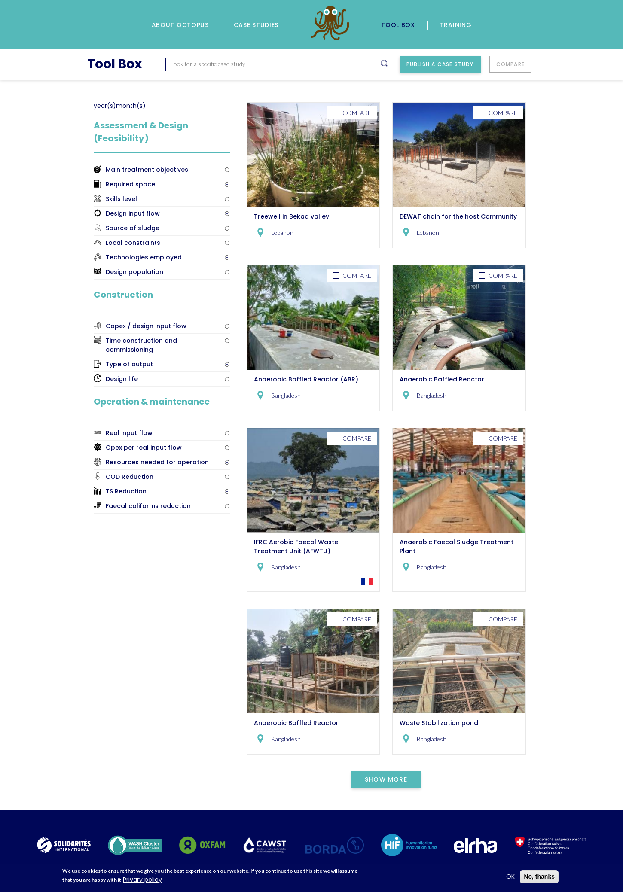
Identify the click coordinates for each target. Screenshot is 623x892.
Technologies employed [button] (144, 257)
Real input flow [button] (129, 433)
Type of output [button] (129, 364)
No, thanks (539, 877)
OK (510, 878)
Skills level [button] (121, 199)
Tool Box (398, 25)
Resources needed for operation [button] (157, 462)
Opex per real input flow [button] (144, 447)
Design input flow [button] (133, 213)
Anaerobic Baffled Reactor (442, 379)
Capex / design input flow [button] (146, 326)
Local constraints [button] (133, 242)
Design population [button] (134, 272)
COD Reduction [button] (129, 476)
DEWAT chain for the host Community (458, 216)
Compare (510, 64)
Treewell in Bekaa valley (291, 216)
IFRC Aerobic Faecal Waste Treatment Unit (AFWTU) (296, 546)
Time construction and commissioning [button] (141, 345)
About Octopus (180, 25)
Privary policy (142, 881)
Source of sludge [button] (132, 228)
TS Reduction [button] (126, 491)
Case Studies (256, 25)
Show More (386, 779)
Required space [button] (130, 184)
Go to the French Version (367, 581)
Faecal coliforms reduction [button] (148, 506)
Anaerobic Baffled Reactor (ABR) (306, 379)
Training (456, 25)
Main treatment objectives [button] (147, 169)
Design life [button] (122, 378)
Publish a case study (440, 64)
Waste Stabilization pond (439, 722)
